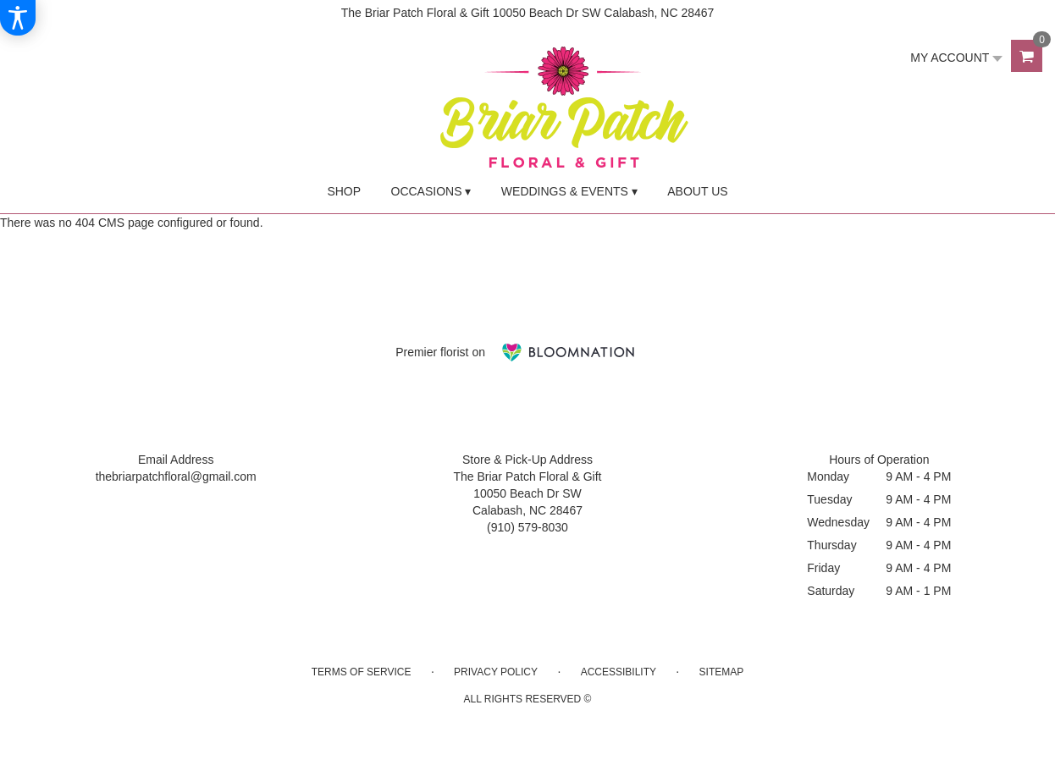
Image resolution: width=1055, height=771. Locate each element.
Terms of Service (362, 672)
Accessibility (618, 672)
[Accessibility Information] (18, 18)
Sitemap (721, 672)
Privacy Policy (496, 672)
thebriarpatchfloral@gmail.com (176, 476)
